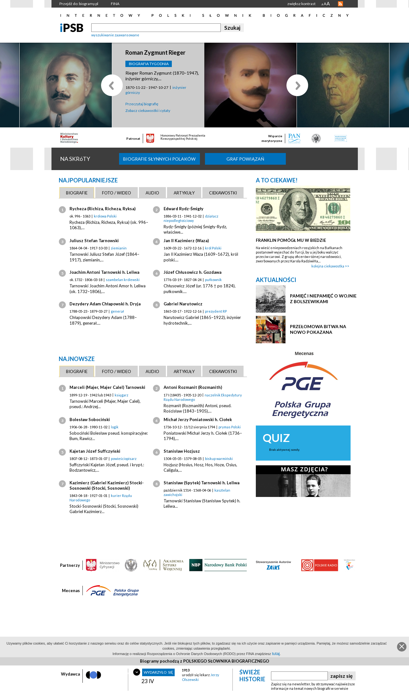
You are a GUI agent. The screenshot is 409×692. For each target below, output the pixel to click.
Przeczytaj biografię (141, 103)
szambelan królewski (123, 280)
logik (114, 427)
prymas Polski (230, 427)
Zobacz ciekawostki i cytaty (147, 110)
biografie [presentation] (76, 192)
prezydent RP (216, 311)
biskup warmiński (219, 458)
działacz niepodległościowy (191, 218)
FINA (115, 3)
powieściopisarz (123, 458)
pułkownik (213, 280)
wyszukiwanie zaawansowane (115, 35)
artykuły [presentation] (184, 192)
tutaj (276, 653)
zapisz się (341, 676)
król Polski (213, 248)
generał (117, 311)
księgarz (121, 395)
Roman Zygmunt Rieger (155, 52)
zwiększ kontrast (301, 3)
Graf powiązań (245, 159)
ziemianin (119, 248)
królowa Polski (105, 216)
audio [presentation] (152, 192)
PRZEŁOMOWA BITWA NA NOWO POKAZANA (318, 329)
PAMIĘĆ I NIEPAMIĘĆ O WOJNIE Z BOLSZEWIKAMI (323, 298)
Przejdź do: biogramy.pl (78, 3)
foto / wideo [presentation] (116, 192)
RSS (340, 3)
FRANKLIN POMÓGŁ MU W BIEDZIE (291, 240)
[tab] (76, 193)
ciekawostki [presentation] (223, 192)
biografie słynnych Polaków (159, 159)
